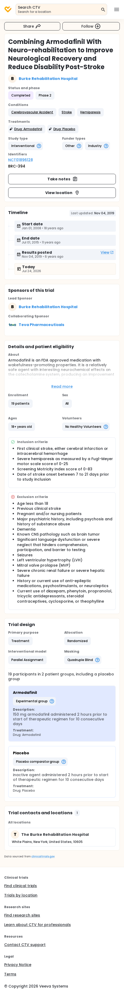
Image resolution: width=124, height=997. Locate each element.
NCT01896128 (20, 159)
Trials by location (20, 895)
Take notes (62, 179)
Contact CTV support (25, 944)
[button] (32, 112)
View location (62, 192)
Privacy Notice (17, 964)
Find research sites (22, 915)
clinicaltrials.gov (42, 856)
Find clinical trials (20, 885)
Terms (10, 974)
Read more (62, 386)
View (107, 252)
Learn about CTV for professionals (37, 924)
